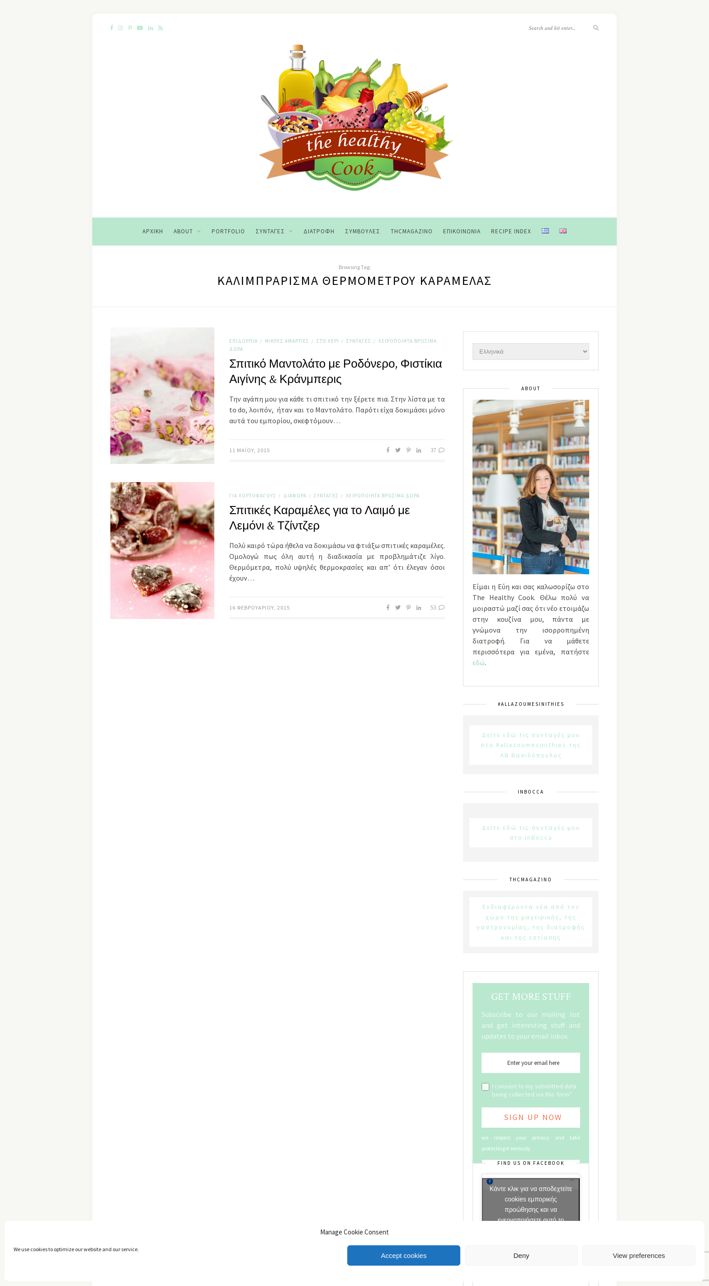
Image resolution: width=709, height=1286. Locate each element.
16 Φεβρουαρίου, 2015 (259, 607)
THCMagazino (412, 231)
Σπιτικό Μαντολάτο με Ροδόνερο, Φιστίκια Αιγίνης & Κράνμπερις (335, 371)
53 (437, 607)
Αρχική (152, 231)
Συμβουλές (362, 231)
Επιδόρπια (243, 341)
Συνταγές (270, 231)
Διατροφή (319, 231)
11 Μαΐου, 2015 (249, 450)
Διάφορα (295, 495)
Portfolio (228, 231)
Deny (521, 1255)
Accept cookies (404, 1255)
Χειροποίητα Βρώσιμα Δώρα (383, 495)
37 (437, 450)
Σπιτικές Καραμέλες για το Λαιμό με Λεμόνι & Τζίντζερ (319, 518)
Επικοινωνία (462, 231)
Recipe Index (511, 231)
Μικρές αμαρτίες (287, 341)
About (183, 231)
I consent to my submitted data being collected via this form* (534, 1090)
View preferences (639, 1255)
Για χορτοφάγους (252, 495)
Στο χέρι (328, 341)
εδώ (479, 662)
